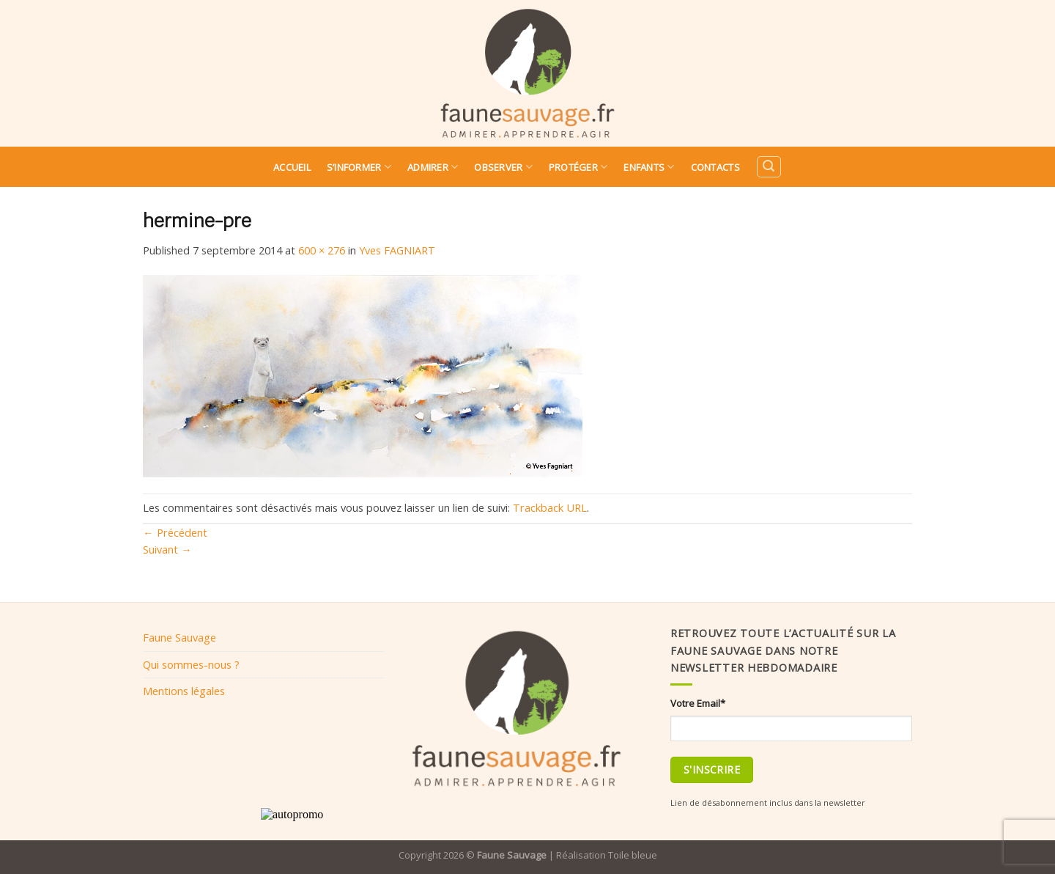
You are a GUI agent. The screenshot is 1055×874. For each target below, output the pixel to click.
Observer (503, 167)
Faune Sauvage (179, 637)
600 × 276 (321, 250)
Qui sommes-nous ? (191, 664)
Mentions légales (184, 690)
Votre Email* (697, 703)
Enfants (648, 167)
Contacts (715, 167)
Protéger (578, 167)
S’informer (359, 167)
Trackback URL (550, 507)
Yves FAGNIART (397, 250)
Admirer (432, 167)
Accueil (292, 167)
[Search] (768, 166)
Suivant (167, 549)
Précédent (175, 532)
